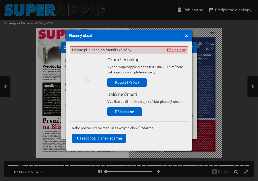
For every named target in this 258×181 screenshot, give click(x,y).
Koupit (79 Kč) (127, 82)
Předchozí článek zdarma (99, 138)
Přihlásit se (176, 50)
